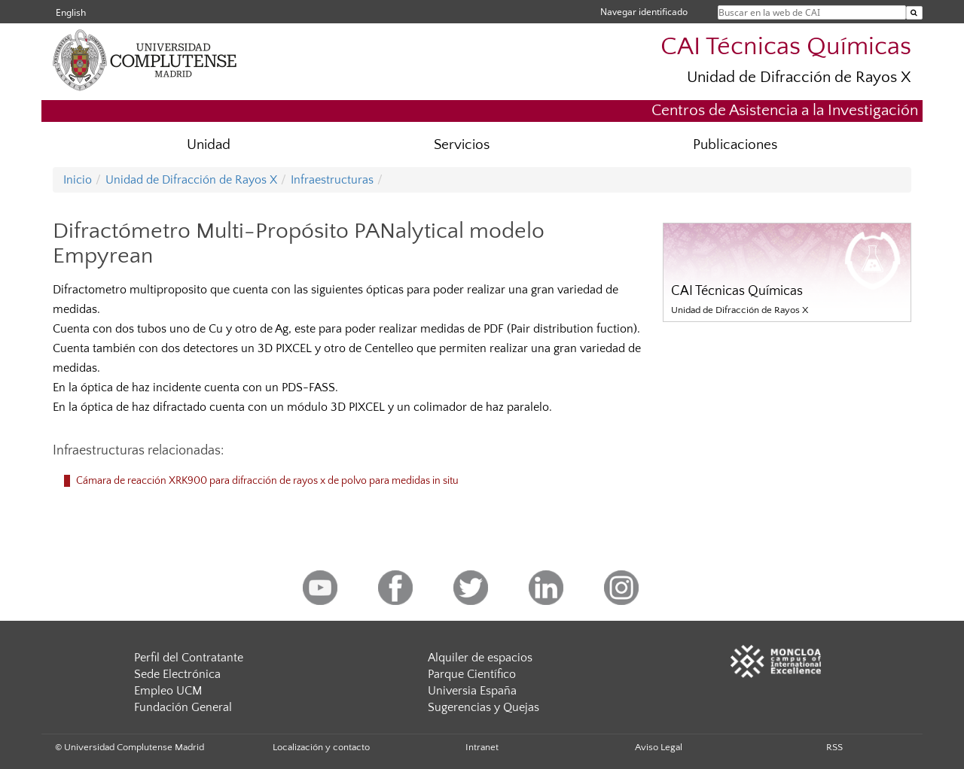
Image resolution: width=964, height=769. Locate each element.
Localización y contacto (321, 747)
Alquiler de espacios (480, 657)
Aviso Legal (658, 747)
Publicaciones (735, 145)
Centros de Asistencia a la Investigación (784, 110)
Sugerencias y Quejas (483, 707)
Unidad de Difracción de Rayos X (799, 77)
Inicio (77, 180)
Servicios (462, 145)
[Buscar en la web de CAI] (914, 13)
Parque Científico (472, 674)
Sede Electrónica (177, 674)
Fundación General (183, 707)
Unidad (208, 145)
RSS (834, 747)
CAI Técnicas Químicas (785, 47)
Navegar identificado (644, 11)
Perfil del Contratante (188, 657)
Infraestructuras (332, 180)
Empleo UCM (168, 691)
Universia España (472, 691)
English (71, 12)
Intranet (482, 747)
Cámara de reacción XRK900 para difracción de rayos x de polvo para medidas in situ (267, 481)
